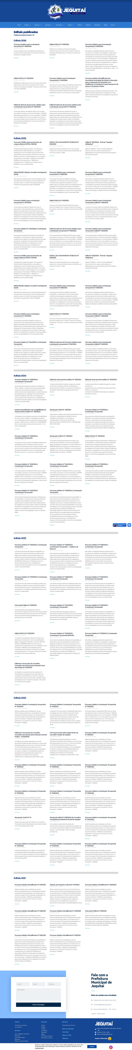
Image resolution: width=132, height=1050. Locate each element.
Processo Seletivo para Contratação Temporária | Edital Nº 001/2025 (98, 230)
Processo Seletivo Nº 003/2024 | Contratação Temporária (96, 465)
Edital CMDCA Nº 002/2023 (24, 633)
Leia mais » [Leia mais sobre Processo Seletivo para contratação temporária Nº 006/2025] (88, 193)
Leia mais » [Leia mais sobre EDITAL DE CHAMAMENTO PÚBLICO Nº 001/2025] (52, 155)
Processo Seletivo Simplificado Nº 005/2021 (30, 911)
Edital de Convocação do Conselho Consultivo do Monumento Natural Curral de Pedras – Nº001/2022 (31, 735)
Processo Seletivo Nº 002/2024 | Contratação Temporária (26, 492)
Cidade (27, 24)
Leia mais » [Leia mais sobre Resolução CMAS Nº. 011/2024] (52, 427)
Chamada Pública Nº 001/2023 (26, 605)
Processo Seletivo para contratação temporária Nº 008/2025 (62, 173)
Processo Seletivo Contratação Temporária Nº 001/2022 (100, 845)
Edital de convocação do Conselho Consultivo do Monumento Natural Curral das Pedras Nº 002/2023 (30, 665)
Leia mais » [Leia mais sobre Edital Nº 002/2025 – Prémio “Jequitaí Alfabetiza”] (88, 157)
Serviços (48, 24)
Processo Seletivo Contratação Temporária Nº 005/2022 (100, 792)
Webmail (65, 1038)
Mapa (105, 24)
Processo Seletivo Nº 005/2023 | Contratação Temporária (96, 578)
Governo (38, 24)
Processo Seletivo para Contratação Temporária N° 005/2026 (98, 45)
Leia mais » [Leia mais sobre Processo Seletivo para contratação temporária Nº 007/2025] (16, 223)
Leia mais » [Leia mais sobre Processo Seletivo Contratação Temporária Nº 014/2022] (17, 725)
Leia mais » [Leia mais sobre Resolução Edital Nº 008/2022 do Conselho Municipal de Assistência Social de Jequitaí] (52, 834)
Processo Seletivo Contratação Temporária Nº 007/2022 (30, 792)
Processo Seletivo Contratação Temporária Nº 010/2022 (30, 766)
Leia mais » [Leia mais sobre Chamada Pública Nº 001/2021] (87, 928)
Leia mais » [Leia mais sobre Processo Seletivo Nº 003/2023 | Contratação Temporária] (87, 628)
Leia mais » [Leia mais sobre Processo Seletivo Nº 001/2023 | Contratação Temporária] (87, 656)
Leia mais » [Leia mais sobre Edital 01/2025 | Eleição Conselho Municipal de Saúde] (16, 187)
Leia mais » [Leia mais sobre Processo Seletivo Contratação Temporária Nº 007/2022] (17, 812)
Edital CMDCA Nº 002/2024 (95, 436)
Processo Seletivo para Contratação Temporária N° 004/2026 (62, 79)
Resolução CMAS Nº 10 (23, 817)
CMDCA (79, 24)
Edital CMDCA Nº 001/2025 (59, 201)
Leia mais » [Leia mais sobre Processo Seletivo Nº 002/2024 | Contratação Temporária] (17, 515)
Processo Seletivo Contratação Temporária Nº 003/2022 (30, 845)
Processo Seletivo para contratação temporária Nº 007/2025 (26, 202)
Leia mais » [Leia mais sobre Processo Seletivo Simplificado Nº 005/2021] (17, 930)
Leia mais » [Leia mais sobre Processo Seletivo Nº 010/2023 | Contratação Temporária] (17, 570)
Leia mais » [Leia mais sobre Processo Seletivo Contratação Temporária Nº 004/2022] (87, 838)
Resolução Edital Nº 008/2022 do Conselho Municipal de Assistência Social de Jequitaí (65, 818)
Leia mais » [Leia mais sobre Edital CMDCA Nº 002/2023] (17, 656)
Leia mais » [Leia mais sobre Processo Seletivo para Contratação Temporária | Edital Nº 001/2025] (88, 250)
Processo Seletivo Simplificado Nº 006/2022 (100, 885)
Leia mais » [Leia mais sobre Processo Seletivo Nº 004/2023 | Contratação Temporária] (52, 622)
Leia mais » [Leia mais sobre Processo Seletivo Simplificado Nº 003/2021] (52, 930)
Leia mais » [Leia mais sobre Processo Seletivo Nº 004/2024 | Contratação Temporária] (52, 485)
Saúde (71, 24)
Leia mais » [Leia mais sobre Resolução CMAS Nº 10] (17, 829)
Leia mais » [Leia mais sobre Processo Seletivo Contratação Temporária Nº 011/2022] (87, 754)
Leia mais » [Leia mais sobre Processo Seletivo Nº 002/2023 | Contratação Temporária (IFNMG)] (52, 658)
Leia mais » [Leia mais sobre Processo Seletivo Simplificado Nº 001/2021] (52, 954)
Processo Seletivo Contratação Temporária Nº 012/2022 (100, 706)
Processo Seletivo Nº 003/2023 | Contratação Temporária (96, 606)
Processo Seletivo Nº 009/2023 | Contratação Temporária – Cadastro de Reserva (64, 547)
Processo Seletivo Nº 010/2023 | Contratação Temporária (31, 546)
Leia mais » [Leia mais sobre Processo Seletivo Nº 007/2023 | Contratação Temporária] (17, 594)
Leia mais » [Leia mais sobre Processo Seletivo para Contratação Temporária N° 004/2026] (52, 95)
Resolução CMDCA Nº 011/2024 (61, 436)
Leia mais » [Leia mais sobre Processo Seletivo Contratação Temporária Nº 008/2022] (87, 786)
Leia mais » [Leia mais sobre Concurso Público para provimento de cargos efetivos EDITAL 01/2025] (16, 167)
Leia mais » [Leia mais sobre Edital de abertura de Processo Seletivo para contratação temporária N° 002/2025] (52, 250)
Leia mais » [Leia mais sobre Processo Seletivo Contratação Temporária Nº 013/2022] (52, 727)
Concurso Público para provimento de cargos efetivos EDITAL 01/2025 (27, 143)
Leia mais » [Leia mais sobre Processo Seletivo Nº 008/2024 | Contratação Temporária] (17, 404)
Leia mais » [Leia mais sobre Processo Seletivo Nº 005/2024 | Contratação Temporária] (17, 485)
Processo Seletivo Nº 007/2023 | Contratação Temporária (31, 578)
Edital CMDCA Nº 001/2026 (59, 44)
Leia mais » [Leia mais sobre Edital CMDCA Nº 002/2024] (87, 459)
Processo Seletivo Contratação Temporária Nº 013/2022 (65, 706)
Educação (60, 24)
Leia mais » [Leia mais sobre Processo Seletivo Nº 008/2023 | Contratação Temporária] (87, 568)
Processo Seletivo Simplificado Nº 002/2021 (30, 935)
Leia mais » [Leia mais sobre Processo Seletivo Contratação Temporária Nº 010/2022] (17, 786)
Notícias (88, 24)
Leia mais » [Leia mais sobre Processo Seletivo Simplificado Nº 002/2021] (17, 964)
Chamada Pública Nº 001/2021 (96, 911)
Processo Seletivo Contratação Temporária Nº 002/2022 (65, 845)
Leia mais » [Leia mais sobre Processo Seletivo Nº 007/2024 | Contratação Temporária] (87, 431)
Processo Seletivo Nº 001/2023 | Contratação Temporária (101, 634)
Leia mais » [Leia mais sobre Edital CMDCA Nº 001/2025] (52, 214)
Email (113, 24)
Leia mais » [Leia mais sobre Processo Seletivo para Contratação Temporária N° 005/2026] (88, 73)
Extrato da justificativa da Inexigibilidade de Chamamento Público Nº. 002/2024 (30, 411)
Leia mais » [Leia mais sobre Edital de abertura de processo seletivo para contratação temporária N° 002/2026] (16, 126)
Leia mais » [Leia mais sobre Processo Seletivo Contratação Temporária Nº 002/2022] (52, 865)
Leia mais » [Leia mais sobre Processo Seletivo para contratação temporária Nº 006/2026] (16, 57)
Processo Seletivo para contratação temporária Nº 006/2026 (26, 45)
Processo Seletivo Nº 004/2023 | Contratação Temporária (61, 606)
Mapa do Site (66, 1035)
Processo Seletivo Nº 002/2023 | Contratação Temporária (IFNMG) (62, 634)
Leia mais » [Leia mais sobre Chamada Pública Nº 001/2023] (17, 620)
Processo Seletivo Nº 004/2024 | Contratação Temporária (61, 465)
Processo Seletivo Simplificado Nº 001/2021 (65, 935)
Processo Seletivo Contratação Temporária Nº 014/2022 (30, 706)
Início (19, 24)
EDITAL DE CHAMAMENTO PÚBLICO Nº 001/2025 (64, 143)
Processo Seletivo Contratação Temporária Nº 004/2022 (100, 818)
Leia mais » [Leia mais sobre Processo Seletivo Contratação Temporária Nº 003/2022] (17, 861)
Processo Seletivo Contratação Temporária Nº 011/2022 (100, 734)
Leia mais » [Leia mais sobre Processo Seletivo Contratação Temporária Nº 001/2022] (87, 865)
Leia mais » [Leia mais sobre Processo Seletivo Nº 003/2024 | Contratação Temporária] (87, 483)
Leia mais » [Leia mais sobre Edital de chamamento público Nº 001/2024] (52, 395)
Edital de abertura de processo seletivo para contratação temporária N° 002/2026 (29, 106)
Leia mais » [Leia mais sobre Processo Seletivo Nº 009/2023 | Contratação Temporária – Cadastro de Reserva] (52, 572)
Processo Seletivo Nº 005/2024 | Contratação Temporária (26, 465)
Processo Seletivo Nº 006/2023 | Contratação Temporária (61, 578)
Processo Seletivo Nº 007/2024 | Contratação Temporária (96, 411)
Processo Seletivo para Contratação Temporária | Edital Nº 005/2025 (98, 202)
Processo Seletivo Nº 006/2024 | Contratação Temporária (26, 437)
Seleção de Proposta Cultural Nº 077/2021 (64, 885)
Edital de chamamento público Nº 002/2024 (101, 380)
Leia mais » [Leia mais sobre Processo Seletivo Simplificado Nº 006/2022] (87, 904)
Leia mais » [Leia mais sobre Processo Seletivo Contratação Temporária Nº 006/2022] (52, 812)
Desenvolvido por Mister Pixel (22, 1047)
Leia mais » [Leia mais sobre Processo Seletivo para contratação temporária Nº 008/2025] (52, 195)
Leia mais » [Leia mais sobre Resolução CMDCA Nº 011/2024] (52, 455)
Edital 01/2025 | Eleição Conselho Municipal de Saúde (30, 173)
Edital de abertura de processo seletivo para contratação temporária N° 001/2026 (65, 106)
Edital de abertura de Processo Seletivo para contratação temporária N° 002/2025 (65, 230)
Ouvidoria (97, 24)
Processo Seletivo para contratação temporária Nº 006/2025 (98, 173)
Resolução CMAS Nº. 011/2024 (60, 410)
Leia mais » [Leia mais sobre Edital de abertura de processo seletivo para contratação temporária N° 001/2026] (52, 128)
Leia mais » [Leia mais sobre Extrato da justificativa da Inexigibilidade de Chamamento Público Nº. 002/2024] (17, 429)
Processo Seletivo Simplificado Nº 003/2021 (65, 911)
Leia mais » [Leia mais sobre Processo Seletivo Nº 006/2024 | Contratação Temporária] (17, 455)
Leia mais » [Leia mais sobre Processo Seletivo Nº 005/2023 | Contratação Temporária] (87, 600)
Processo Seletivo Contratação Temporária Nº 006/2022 (65, 792)
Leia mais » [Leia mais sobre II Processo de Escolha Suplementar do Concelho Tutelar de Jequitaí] (52, 757)
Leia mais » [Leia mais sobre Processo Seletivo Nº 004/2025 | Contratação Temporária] (16, 252)
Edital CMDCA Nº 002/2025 (23, 78)
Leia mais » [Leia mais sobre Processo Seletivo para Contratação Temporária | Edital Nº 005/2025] (88, 221)
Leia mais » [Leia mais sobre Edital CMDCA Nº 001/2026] (52, 57)
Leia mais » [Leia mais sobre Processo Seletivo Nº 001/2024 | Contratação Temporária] (52, 525)
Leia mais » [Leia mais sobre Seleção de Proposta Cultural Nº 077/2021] (52, 906)
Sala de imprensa (68, 1029)
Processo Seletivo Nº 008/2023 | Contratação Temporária (96, 546)
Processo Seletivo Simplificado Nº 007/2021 (30, 885)
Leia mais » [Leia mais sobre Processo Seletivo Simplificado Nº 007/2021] (17, 904)
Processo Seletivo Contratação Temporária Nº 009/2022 (65, 766)
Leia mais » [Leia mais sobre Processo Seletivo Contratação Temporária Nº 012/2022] (87, 725)
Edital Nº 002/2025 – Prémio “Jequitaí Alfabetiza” (98, 143)
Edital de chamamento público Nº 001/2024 (65, 380)
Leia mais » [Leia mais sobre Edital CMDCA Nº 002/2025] (16, 91)
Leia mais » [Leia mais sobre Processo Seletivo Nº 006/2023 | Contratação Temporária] (52, 594)
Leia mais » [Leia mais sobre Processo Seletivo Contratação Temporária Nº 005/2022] (87, 812)
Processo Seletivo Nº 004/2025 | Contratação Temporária (30, 230)
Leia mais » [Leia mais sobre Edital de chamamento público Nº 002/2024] (87, 396)
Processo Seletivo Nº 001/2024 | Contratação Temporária (66, 492)
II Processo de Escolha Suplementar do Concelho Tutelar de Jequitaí (64, 734)
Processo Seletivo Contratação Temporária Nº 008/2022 (100, 766)
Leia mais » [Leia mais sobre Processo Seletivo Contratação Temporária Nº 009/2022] (52, 786)
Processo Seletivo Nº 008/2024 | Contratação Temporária (26, 381)
